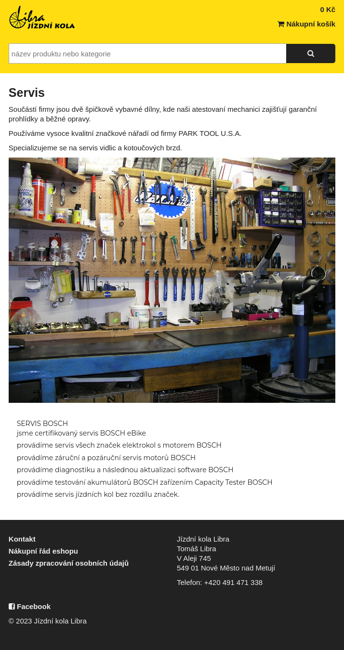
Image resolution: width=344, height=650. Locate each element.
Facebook (30, 606)
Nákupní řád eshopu (43, 551)
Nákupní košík (306, 24)
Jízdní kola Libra (42, 17)
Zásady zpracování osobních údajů (69, 563)
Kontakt (22, 539)
